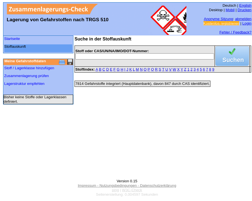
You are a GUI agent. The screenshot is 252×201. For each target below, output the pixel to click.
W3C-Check (132, 190)
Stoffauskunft (15, 46)
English (245, 5)
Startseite (12, 39)
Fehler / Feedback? (235, 32)
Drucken (244, 10)
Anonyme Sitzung (218, 19)
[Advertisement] (31, 120)
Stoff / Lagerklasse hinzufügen (29, 68)
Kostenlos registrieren (221, 23)
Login (246, 23)
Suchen (233, 56)
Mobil (230, 10)
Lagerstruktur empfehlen (24, 84)
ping (115, 190)
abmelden (243, 19)
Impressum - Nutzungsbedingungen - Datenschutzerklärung (127, 185)
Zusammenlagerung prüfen (26, 76)
